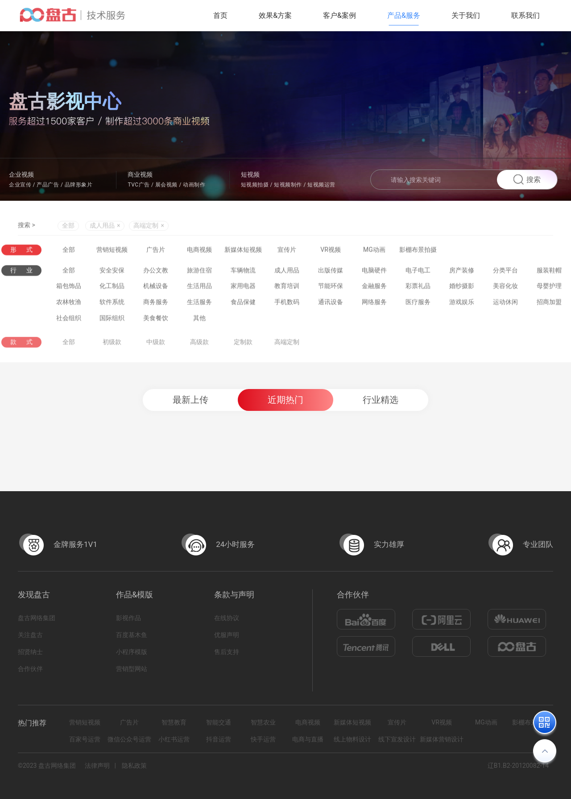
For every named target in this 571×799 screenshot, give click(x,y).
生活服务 (199, 303)
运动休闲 (505, 303)
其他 (199, 319)
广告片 (155, 249)
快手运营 (263, 739)
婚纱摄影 (461, 287)
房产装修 (461, 272)
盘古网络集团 (36, 617)
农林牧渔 (68, 303)
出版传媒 (330, 272)
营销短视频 (112, 249)
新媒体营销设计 (441, 739)
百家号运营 (84, 739)
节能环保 (330, 287)
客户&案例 (339, 15)
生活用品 (199, 287)
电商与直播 (307, 739)
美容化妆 (505, 287)
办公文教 (155, 272)
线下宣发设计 (397, 739)
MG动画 (374, 249)
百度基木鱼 (131, 634)
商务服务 (155, 303)
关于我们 (465, 15)
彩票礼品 (417, 287)
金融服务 (374, 287)
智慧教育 (173, 722)
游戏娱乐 (461, 303)
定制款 (243, 346)
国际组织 (111, 319)
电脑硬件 (374, 272)
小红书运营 (174, 739)
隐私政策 (134, 765)
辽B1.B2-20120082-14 (518, 765)
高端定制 (286, 346)
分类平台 (505, 272)
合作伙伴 (30, 668)
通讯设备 (330, 303)
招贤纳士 (30, 651)
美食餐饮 (155, 319)
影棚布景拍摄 (418, 249)
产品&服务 (403, 15)
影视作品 (128, 617)
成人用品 (286, 272)
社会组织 (68, 319)
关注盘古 (30, 634)
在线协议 (226, 617)
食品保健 (243, 303)
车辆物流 (243, 272)
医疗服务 (417, 303)
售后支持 (226, 651)
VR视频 (330, 249)
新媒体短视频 (243, 249)
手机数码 (286, 303)
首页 (220, 15)
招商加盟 (549, 303)
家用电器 (243, 287)
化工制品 (111, 287)
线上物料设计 (352, 739)
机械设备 (155, 287)
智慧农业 (263, 722)
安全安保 (111, 272)
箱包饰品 (68, 287)
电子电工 (417, 272)
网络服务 (374, 303)
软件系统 (111, 303)
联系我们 (525, 15)
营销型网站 (131, 668)
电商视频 (199, 249)
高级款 (199, 346)
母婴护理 (549, 287)
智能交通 (218, 722)
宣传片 (286, 249)
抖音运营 (218, 739)
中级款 (155, 346)
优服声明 (226, 634)
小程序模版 (131, 651)
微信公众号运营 (129, 739)
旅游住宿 (199, 272)
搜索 (527, 179)
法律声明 (97, 765)
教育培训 (286, 287)
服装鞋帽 (549, 272)
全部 (68, 226)
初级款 (112, 346)
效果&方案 (275, 15)
